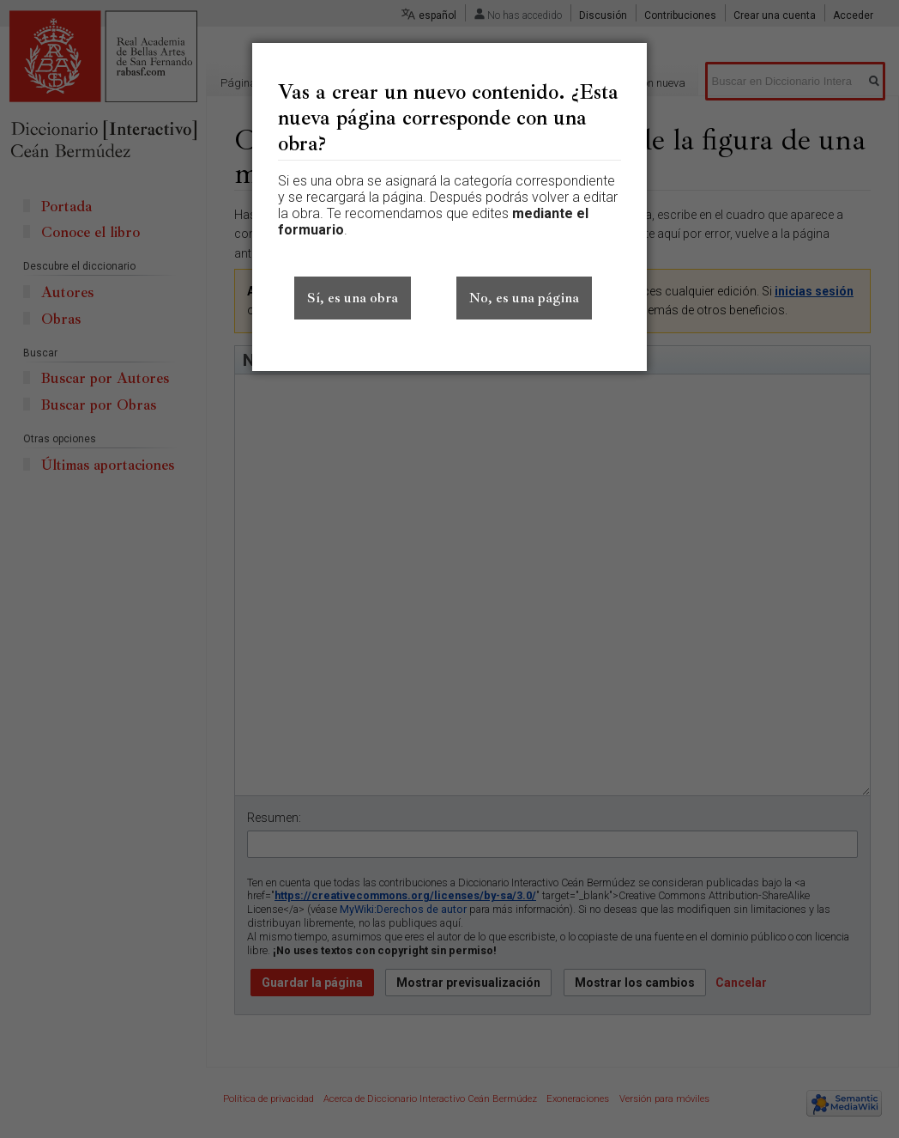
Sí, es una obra (352, 298)
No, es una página (524, 298)
